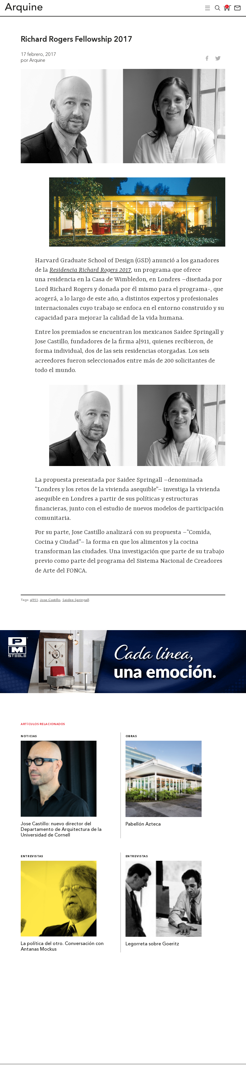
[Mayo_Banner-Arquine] (123, 691)
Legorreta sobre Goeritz (152, 944)
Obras (131, 736)
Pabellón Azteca (143, 824)
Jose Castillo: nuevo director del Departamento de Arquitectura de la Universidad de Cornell (61, 830)
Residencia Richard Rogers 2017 (90, 270)
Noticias (29, 736)
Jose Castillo (50, 600)
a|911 (34, 600)
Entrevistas (32, 856)
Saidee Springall (75, 600)
